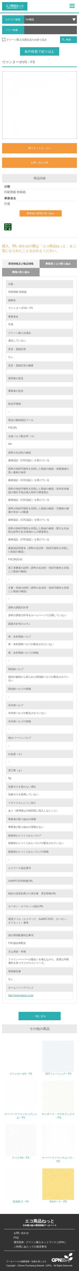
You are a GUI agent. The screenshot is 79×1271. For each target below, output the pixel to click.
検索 (66, 39)
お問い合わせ (21, 1233)
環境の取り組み (21, 272)
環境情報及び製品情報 (20, 263)
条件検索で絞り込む (39, 51)
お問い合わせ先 (39, 162)
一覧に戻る (39, 1016)
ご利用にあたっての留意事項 (30, 1246)
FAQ (16, 1237)
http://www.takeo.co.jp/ (20, 995)
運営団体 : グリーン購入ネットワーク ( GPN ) (40, 1242)
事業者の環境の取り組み (41, 213)
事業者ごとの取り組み (58, 263)
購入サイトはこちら (39, 148)
